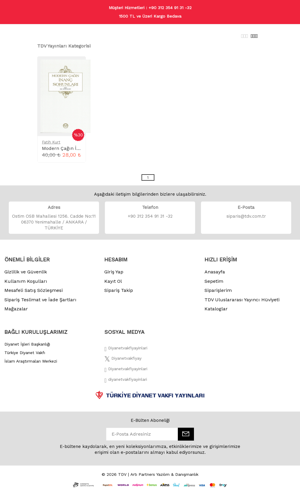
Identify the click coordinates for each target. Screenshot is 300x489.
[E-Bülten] (186, 434)
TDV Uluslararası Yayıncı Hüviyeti (241, 299)
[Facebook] (125, 349)
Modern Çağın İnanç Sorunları (76, 148)
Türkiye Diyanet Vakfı (24, 352)
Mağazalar (16, 309)
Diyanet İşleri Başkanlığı (27, 344)
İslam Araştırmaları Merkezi (30, 361)
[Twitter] (123, 360)
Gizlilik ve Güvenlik (25, 272)
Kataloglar (216, 309)
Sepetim (213, 281)
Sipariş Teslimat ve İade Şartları (40, 299)
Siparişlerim (218, 290)
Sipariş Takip (118, 290)
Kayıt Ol (113, 281)
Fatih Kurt (51, 142)
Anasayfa (214, 272)
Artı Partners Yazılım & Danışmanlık (164, 474)
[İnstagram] (125, 370)
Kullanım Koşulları (25, 281)
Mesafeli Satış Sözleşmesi (33, 290)
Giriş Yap (113, 272)
